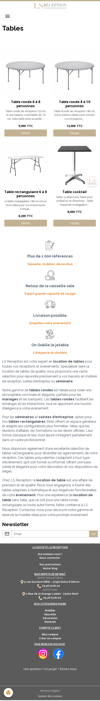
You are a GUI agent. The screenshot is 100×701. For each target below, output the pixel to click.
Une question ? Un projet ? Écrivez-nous (50, 669)
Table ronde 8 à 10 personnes (74, 103)
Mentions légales (50, 691)
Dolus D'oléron (70, 581)
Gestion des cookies (50, 696)
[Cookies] (8, 692)
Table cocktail (74, 191)
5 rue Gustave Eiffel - (38, 581)
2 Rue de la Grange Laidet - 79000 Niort (52, 593)
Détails (25, 133)
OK (94, 534)
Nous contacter (50, 557)
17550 (56, 581)
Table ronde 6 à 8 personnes (25, 103)
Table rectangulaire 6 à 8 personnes (25, 193)
